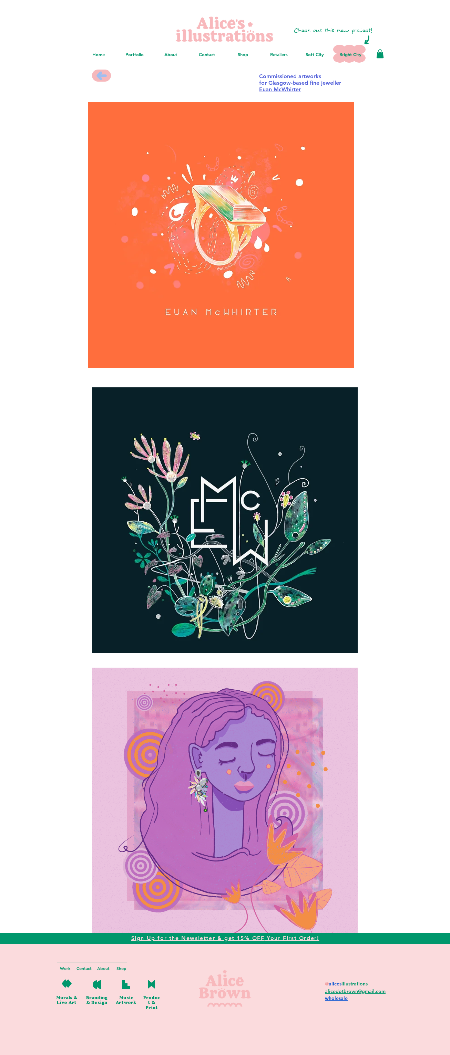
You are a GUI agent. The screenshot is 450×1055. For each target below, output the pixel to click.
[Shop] (121, 968)
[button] (380, 53)
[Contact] (84, 968)
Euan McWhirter (280, 89)
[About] (103, 968)
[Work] (65, 968)
